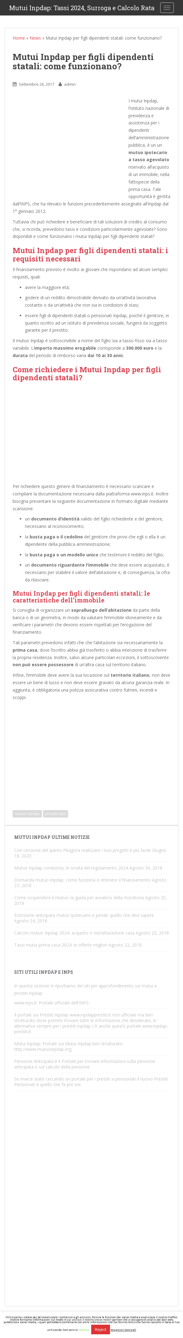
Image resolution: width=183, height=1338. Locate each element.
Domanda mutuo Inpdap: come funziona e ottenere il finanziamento (82, 880)
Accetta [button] (84, 1330)
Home (19, 38)
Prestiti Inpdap (54, 1015)
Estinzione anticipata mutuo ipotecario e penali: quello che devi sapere (84, 915)
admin (70, 84)
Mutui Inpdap (27, 1044)
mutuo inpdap (27, 813)
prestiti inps (55, 813)
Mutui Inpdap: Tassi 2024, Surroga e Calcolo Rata (81, 8)
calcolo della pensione (68, 1067)
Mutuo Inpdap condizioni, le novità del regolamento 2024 (71, 868)
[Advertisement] (70, 146)
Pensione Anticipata (34, 1061)
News (35, 38)
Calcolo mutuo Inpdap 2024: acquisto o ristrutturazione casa (74, 933)
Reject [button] (100, 1329)
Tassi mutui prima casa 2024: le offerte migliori (61, 945)
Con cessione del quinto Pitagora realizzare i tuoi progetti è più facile (82, 850)
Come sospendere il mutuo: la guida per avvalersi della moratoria (79, 897)
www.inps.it (25, 1003)
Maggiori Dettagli (123, 1330)
